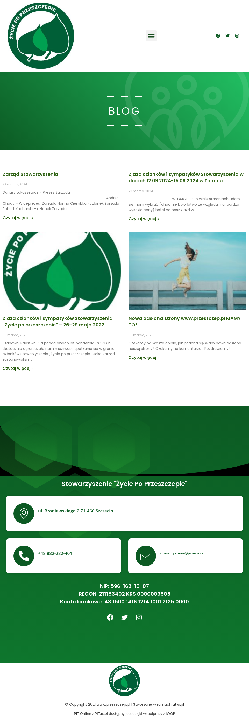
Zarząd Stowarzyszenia (30, 174)
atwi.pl (178, 704)
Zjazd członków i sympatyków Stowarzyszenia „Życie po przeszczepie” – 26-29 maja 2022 (58, 321)
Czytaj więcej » (18, 218)
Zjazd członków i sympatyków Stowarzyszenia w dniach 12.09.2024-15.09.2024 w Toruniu (186, 177)
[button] (151, 35)
